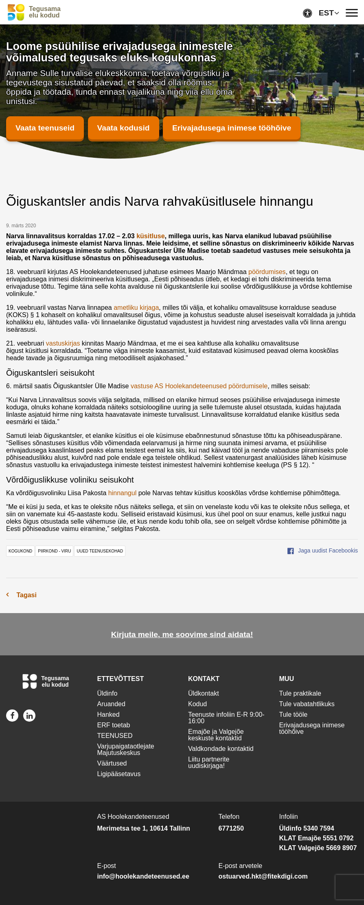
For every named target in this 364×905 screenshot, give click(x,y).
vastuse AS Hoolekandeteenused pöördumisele (199, 386)
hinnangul (122, 492)
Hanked (108, 714)
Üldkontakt (203, 693)
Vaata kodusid (123, 128)
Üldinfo (107, 693)
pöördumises (267, 271)
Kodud (197, 704)
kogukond (20, 551)
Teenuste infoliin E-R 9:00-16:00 (226, 717)
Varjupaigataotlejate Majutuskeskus (125, 749)
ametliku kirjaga (136, 307)
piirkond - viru (54, 551)
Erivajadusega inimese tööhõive (231, 128)
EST (326, 13)
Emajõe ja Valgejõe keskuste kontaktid (216, 735)
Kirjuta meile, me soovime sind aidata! (182, 634)
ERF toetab (113, 725)
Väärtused (112, 763)
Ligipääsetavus (119, 773)
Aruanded (111, 704)
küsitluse (150, 236)
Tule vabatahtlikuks (307, 704)
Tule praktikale (300, 693)
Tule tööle (293, 714)
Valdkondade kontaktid (221, 748)
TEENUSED (115, 735)
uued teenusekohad (100, 551)
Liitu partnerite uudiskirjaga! (208, 762)
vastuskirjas (63, 343)
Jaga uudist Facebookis (322, 550)
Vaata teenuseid (45, 128)
